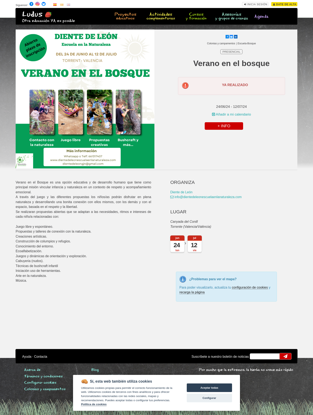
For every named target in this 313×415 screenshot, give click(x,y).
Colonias (45, 389)
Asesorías (232, 16)
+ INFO (223, 126)
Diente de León (181, 192)
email (256, 356)
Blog (95, 370)
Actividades (161, 16)
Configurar (209, 398)
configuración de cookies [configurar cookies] (250, 287)
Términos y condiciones (43, 376)
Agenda (261, 17)
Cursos (196, 16)
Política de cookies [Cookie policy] (93, 404)
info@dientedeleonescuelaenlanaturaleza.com (206, 197)
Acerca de (32, 370)
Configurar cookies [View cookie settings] (40, 382)
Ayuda (26, 356)
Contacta (40, 356)
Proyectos (125, 16)
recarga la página (192, 292)
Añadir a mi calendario (231, 114)
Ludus (32, 14)
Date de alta (284, 4)
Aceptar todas (209, 387)
